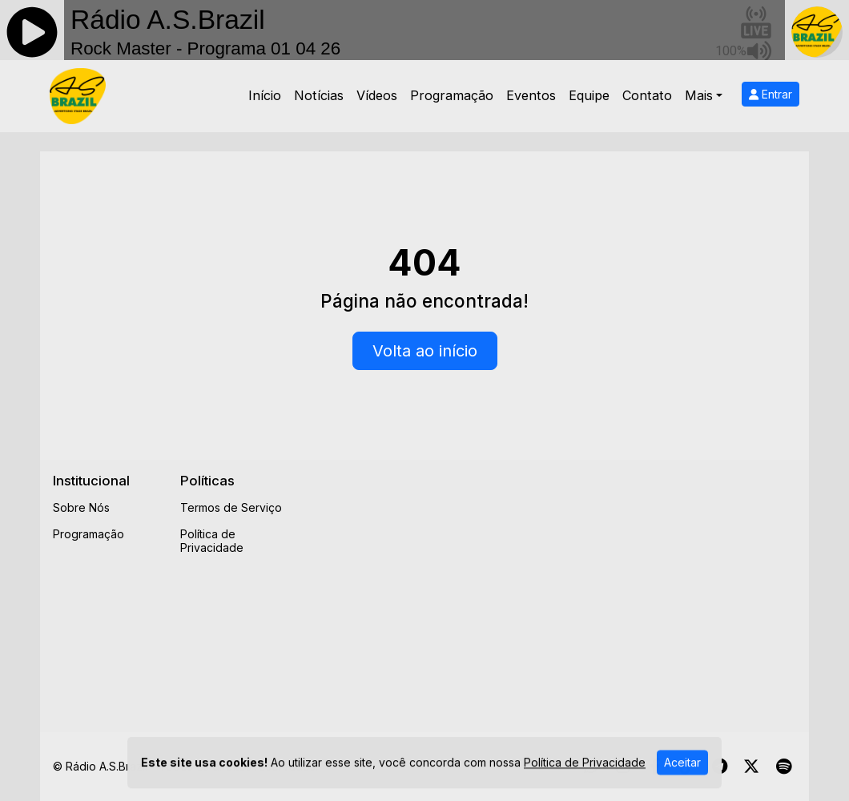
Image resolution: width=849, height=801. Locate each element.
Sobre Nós (81, 507)
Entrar (770, 94)
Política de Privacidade (211, 540)
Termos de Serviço (231, 507)
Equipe (589, 95)
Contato (647, 95)
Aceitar (682, 772)
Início (264, 95)
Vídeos (376, 95)
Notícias (319, 95)
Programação (451, 95)
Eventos (531, 95)
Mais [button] (699, 95)
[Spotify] (783, 766)
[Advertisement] (577, 585)
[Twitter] (751, 766)
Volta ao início (424, 350)
